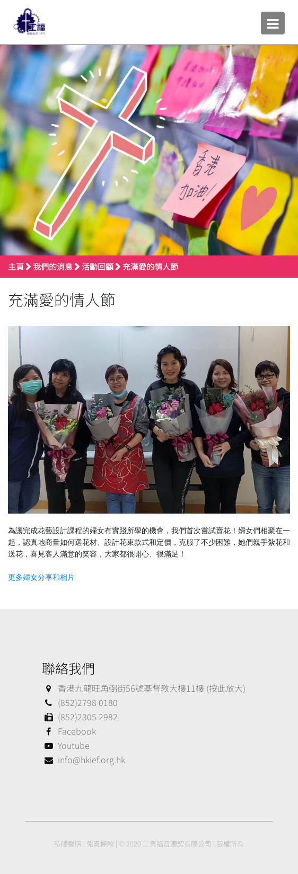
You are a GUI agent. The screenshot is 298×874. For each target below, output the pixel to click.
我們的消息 (53, 266)
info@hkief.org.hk (83, 759)
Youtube (66, 745)
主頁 (16, 266)
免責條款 (100, 843)
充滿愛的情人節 (150, 266)
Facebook (69, 731)
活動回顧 (97, 266)
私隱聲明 (68, 843)
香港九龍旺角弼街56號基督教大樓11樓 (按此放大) (144, 688)
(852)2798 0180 (80, 702)
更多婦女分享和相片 (41, 577)
